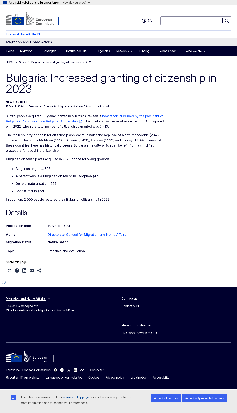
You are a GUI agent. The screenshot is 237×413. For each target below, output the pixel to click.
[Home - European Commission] (36, 18)
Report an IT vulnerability (22, 377)
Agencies (103, 51)
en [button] (147, 21)
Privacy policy (114, 377)
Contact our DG (132, 306)
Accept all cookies (166, 398)
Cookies (93, 377)
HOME (10, 62)
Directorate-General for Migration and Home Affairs (86, 235)
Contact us (97, 370)
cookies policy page (76, 397)
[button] (10, 270)
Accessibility (161, 377)
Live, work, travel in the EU (23, 34)
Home (10, 51)
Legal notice (138, 377)
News (22, 62)
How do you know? (76, 2)
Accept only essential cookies (204, 398)
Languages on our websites (63, 377)
